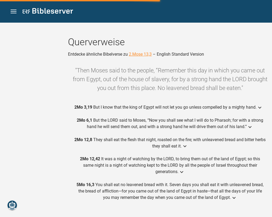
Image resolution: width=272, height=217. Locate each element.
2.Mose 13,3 (140, 54)
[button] (13, 12)
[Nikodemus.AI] (12, 205)
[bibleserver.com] (48, 12)
